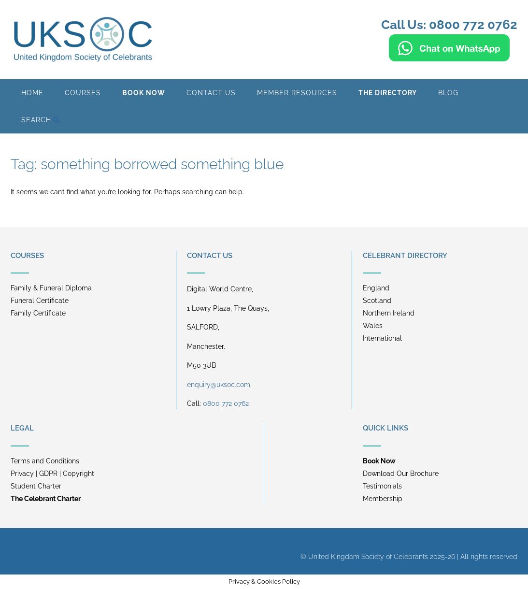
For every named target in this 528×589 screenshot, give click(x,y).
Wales (373, 326)
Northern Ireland (388, 313)
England (376, 288)
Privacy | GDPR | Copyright (52, 473)
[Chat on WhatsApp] (449, 57)
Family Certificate (38, 313)
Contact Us (211, 93)
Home (32, 93)
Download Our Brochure (401, 473)
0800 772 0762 (226, 403)
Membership (382, 499)
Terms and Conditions (45, 461)
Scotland (377, 300)
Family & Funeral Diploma (51, 288)
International (382, 338)
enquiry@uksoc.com (218, 384)
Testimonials (382, 486)
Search (40, 120)
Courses (83, 93)
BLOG (448, 93)
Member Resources (297, 93)
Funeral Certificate (40, 300)
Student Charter (36, 486)
